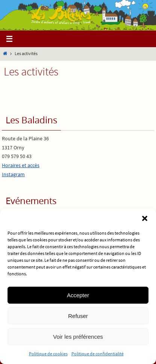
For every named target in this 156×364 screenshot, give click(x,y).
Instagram (13, 174)
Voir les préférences (78, 336)
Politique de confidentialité (97, 353)
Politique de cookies (48, 353)
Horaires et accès (20, 165)
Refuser (78, 316)
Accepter (78, 295)
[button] (144, 218)
